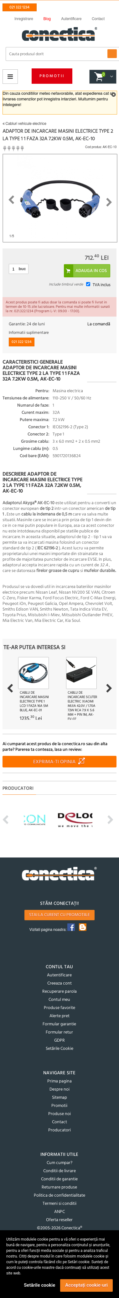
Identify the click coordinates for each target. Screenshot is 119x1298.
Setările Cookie (59, 1048)
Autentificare (59, 975)
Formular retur (59, 1032)
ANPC (59, 1211)
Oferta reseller (59, 1220)
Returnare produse (59, 1187)
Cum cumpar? (59, 1163)
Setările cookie (39, 1285)
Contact (59, 1122)
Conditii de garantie (59, 1179)
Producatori (59, 1130)
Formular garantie (59, 1024)
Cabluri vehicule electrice (24, 124)
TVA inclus (101, 285)
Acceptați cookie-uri (86, 1285)
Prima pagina (59, 1081)
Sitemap (59, 1097)
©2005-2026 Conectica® (59, 1228)
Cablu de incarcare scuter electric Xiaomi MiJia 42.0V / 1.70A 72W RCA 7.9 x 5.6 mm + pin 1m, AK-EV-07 (82, 706)
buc (22, 268)
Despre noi (59, 1089)
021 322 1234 (19, 7)
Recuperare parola (59, 991)
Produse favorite (59, 1008)
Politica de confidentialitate (59, 1195)
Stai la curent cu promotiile (59, 915)
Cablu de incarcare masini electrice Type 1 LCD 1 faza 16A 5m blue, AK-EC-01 (34, 702)
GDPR (59, 1040)
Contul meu (59, 999)
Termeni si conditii (59, 1203)
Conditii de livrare (59, 1171)
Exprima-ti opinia (54, 762)
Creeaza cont (59, 983)
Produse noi (59, 1114)
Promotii (52, 76)
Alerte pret (59, 1016)
